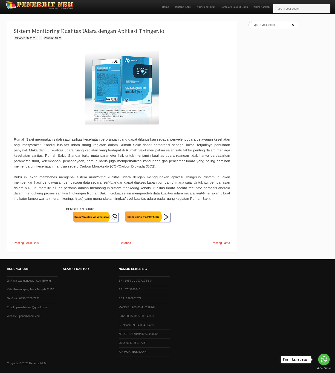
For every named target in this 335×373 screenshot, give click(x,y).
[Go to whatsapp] (324, 359)
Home (165, 7)
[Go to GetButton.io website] (324, 368)
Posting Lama (221, 243)
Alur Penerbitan (206, 7)
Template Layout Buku (234, 7)
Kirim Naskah (262, 7)
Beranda (125, 243)
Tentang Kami (183, 7)
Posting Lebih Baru (26, 243)
